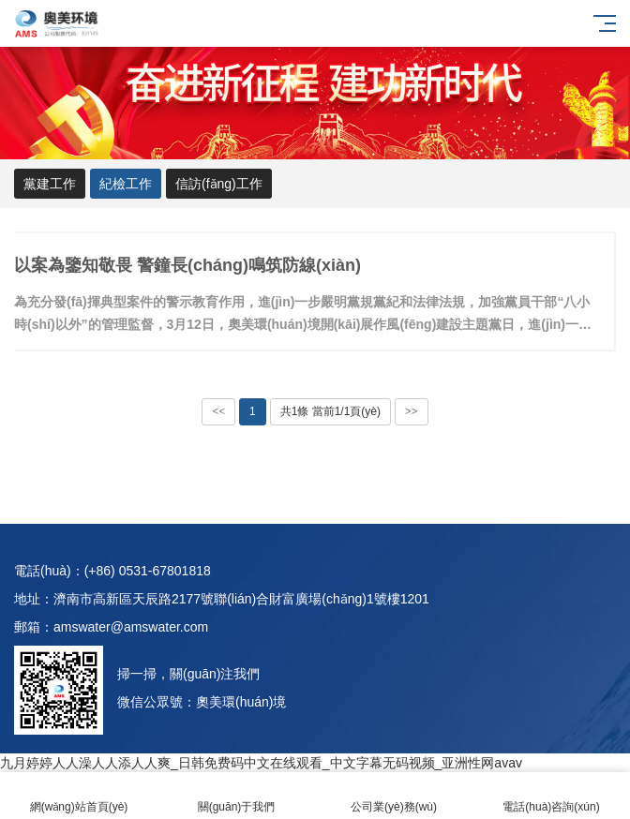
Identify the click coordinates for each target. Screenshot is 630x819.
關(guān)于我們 (236, 796)
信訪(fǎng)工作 (218, 183)
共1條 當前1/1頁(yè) (330, 411)
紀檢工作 (125, 183)
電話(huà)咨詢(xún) (551, 796)
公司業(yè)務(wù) (393, 796)
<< (218, 411)
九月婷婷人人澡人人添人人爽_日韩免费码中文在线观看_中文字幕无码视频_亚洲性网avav (261, 762)
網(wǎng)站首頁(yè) (79, 796)
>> (411, 411)
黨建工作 (49, 183)
